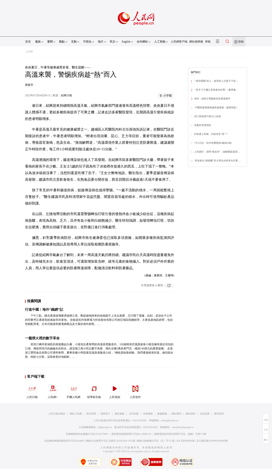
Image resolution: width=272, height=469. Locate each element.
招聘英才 (105, 413)
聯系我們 (219, 413)
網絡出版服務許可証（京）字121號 (156, 440)
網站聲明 (176, 413)
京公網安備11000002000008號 (212, 440)
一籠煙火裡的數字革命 (42, 338)
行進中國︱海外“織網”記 (44, 309)
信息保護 (205, 413)
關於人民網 (76, 413)
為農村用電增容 (202, 125)
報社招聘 (91, 413)
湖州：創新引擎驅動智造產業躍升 (212, 98)
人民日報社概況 (56, 413)
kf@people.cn (105, 427)
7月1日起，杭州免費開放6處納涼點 (213, 143)
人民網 (29, 51)
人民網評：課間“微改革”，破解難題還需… (217, 151)
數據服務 (162, 413)
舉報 (208, 41)
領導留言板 (94, 391)
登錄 (241, 41)
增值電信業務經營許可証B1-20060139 (131, 434)
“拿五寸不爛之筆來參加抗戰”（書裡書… (216, 90)
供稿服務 (148, 413)
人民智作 (135, 391)
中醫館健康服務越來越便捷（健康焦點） (216, 107)
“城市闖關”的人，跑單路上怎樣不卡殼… (216, 81)
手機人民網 (73, 391)
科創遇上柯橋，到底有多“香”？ (211, 134)
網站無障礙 (196, 41)
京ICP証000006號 (185, 440)
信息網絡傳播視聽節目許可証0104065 (64, 440)
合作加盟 (134, 413)
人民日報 (32, 391)
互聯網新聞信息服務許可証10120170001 (87, 434)
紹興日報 (66, 95)
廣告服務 (119, 413)
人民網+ (53, 391)
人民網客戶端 (179, 41)
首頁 (28, 41)
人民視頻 (115, 391)
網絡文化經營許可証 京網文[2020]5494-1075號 (110, 440)
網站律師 (190, 413)
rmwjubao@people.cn (182, 427)
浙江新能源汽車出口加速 (207, 116)
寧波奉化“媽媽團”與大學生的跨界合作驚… (217, 160)
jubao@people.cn (169, 420)
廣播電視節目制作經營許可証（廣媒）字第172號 (180, 434)
